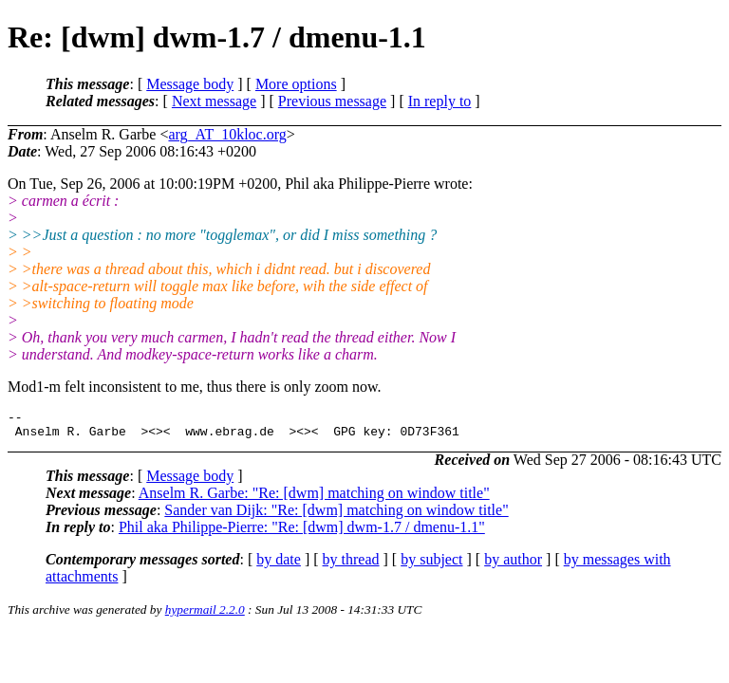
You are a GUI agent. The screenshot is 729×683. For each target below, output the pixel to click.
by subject (431, 565)
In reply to (440, 101)
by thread (351, 565)
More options (296, 84)
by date (278, 565)
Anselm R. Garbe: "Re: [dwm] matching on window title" (314, 498)
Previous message (332, 101)
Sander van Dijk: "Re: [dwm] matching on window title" (336, 516)
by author (513, 565)
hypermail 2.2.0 (205, 615)
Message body (190, 84)
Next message (214, 101)
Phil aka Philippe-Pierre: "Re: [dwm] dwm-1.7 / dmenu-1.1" (302, 533)
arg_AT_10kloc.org (227, 134)
